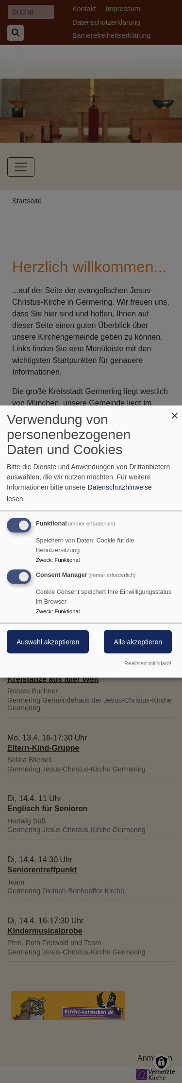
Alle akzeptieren (138, 642)
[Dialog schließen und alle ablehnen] (174, 412)
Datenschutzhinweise (120, 487)
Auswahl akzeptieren (48, 642)
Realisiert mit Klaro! (147, 663)
